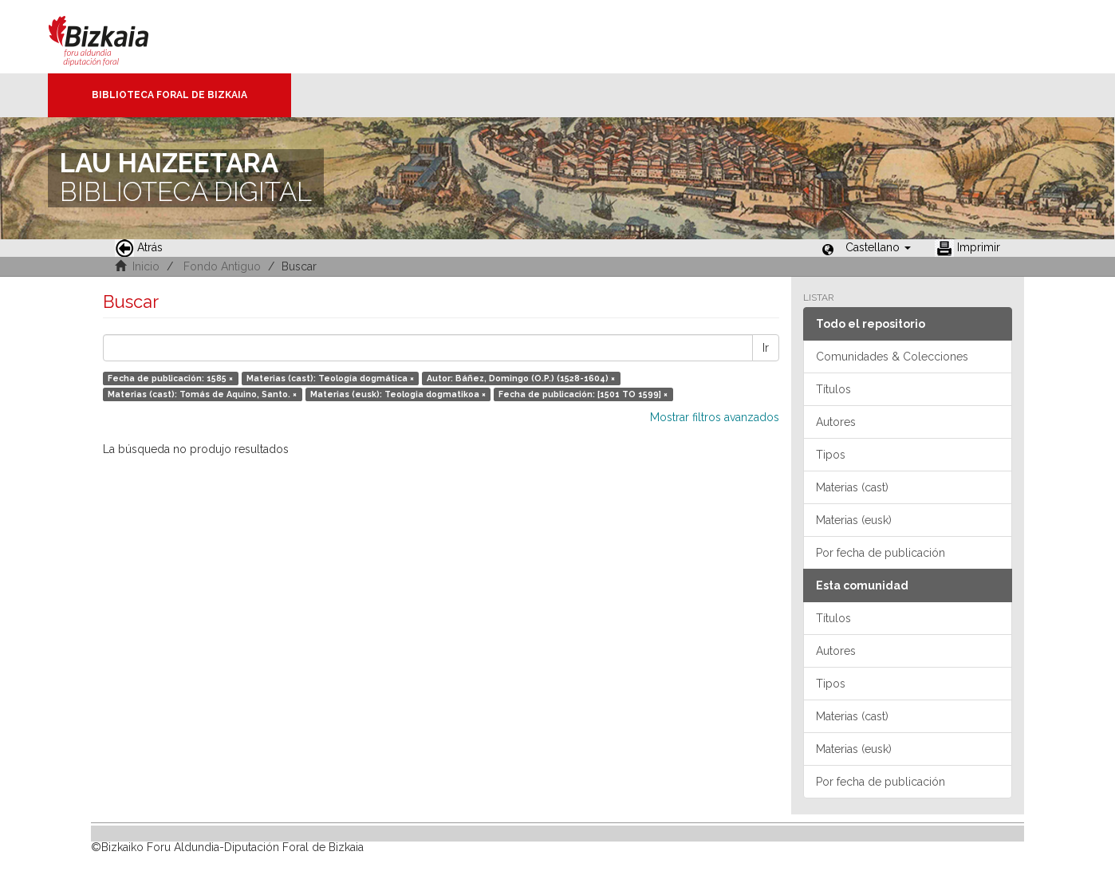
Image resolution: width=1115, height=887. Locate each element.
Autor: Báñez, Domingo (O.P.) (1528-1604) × (521, 378)
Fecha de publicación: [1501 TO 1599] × (583, 394)
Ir (765, 347)
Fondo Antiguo (222, 266)
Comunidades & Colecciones (892, 356)
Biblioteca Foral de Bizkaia (169, 95)
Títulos (833, 389)
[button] (878, 247)
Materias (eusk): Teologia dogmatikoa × (398, 394)
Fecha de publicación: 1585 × (170, 378)
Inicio (146, 266)
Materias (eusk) (854, 520)
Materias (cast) (852, 487)
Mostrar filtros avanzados (714, 417)
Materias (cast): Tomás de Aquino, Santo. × (202, 394)
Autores (836, 422)
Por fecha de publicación (880, 552)
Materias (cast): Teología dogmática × (330, 378)
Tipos (830, 454)
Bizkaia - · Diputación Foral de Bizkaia (115, 36)
